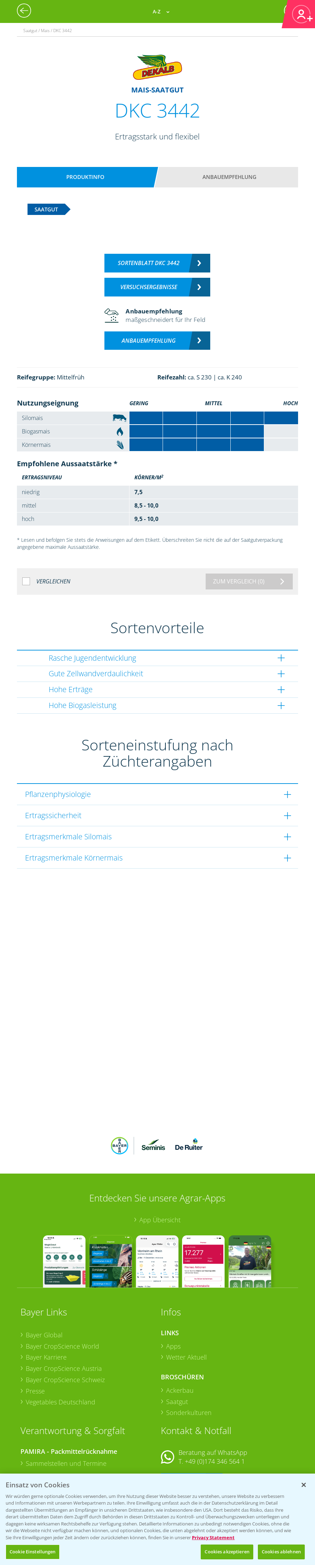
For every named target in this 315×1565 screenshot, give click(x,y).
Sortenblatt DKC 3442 (149, 263)
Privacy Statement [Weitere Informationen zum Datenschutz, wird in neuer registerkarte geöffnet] (213, 1537)
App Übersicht (160, 1173)
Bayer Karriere (46, 1311)
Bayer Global (44, 1288)
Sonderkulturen (189, 1366)
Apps (173, 1299)
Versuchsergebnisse (148, 287)
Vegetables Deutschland (60, 1355)
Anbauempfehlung (229, 176)
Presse (35, 1344)
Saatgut (177, 1355)
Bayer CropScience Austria (64, 1322)
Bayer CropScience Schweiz (65, 1333)
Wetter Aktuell (186, 1311)
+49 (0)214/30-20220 (214, 1465)
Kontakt (181, 1434)
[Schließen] (303, 1485)
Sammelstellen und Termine (66, 1417)
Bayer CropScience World (62, 1299)
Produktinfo (85, 176)
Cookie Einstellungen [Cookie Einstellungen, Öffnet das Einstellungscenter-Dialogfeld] (33, 1551)
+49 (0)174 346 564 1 (215, 1415)
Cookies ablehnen (281, 1551)
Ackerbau (180, 1344)
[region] (157, 1519)
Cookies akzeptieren (227, 1551)
